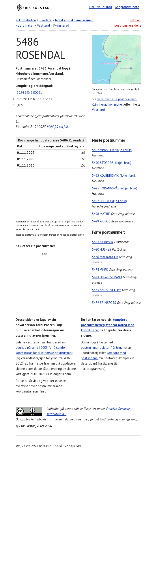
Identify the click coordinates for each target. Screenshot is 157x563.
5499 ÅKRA (100, 221)
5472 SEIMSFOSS (104, 303)
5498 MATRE (101, 214)
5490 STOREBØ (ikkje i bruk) (111, 163)
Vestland (43, 25)
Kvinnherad (61, 25)
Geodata (45, 20)
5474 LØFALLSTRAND (107, 277)
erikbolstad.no (26, 20)
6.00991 (36, 92)
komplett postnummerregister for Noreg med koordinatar (107, 324)
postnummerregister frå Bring (102, 347)
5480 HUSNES (101, 249)
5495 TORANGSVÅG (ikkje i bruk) (114, 188)
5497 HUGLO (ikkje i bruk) (109, 201)
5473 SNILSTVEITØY (106, 290)
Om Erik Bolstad (100, 7)
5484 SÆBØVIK (102, 242)
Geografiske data (127, 7)
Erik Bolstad (36, 7)
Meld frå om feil (57, 127)
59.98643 (23, 92)
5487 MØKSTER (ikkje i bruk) (112, 150)
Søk (44, 254)
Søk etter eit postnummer (35, 246)
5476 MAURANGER (105, 257)
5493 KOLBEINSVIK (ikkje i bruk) (114, 175)
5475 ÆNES (100, 270)
